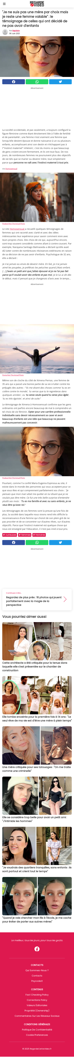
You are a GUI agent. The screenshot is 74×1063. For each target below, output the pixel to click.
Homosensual (11, 168)
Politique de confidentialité (37, 1029)
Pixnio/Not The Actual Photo (13, 375)
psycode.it (37, 981)
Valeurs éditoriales (37, 1005)
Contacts (37, 975)
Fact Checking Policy (37, 994)
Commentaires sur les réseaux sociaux (37, 1015)
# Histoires (39, 534)
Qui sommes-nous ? (37, 970)
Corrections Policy (37, 1000)
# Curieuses (9, 534)
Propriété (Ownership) (37, 1010)
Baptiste (16, 30)
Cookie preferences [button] (37, 1035)
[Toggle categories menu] (4, 4)
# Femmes (25, 534)
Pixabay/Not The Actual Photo (13, 223)
